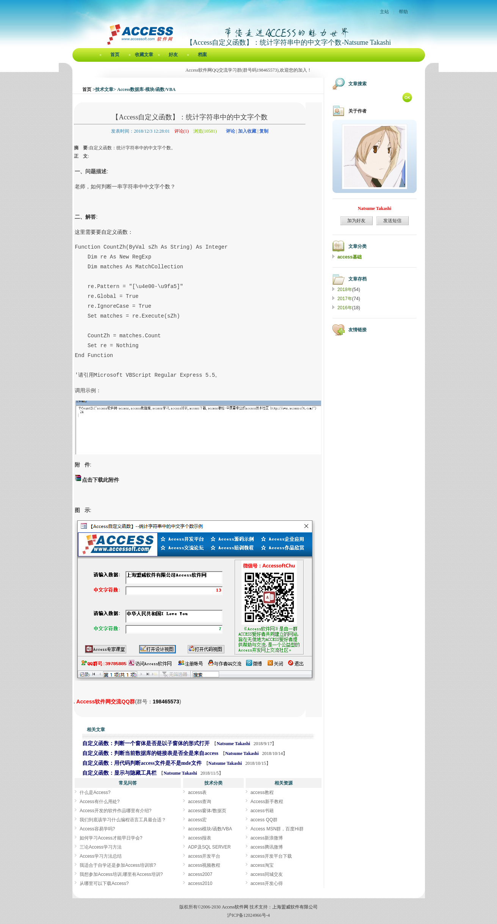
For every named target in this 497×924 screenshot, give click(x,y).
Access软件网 (235, 907)
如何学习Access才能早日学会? (111, 838)
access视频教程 (204, 865)
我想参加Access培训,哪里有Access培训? (121, 874)
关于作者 (357, 111)
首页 (114, 54)
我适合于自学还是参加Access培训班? (118, 865)
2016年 (344, 307)
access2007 (200, 874)
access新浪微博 (267, 838)
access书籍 (262, 810)
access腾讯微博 (267, 847)
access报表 (199, 838)
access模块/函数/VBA (210, 829)
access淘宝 (262, 865)
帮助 (403, 11)
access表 (197, 792)
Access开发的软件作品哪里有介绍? (115, 810)
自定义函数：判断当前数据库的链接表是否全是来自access (150, 753)
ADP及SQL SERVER (209, 847)
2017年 (344, 298)
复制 (263, 131)
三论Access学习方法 (101, 847)
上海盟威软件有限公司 (295, 907)
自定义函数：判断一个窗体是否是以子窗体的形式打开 (146, 743)
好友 (173, 54)
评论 (230, 131)
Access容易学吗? (97, 829)
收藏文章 (144, 54)
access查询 (199, 801)
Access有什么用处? (99, 801)
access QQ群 (264, 819)
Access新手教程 (267, 801)
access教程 (262, 792)
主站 (384, 11)
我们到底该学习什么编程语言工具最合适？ (123, 819)
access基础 (349, 257)
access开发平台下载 (271, 856)
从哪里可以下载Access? (104, 883)
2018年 (344, 289)
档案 (202, 54)
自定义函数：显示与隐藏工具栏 (119, 773)
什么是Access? (95, 792)
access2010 (200, 883)
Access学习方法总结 (101, 856)
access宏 (197, 819)
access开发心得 (267, 883)
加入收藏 (247, 131)
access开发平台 (204, 856)
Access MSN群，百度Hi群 (277, 829)
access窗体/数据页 (207, 810)
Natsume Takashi (233, 743)
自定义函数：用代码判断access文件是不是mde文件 (141, 763)
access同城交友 (267, 874)
